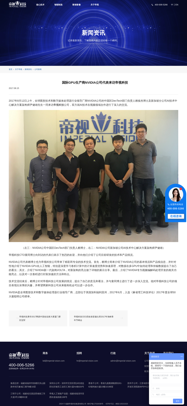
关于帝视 (95, 5)
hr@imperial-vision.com (87, 361)
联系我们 (148, 371)
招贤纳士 (148, 366)
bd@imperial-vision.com (54, 361)
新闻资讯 (28, 69)
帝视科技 (58, 104)
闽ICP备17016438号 (95, 404)
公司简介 (148, 361)
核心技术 (40, 5)
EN (176, 5)
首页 (10, 69)
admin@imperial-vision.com (123, 361)
